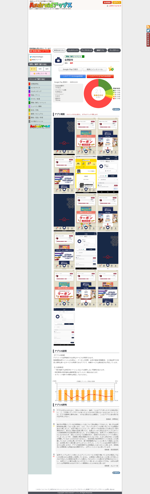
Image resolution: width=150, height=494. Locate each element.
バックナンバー (73, 50)
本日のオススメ (59, 50)
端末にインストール (95, 69)
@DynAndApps (36, 57)
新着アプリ (100, 50)
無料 (47, 69)
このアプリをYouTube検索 (100, 76)
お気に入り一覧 (40, 73)
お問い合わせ (109, 489)
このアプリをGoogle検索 (73, 76)
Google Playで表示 (70, 69)
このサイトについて (115, 6)
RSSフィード (35, 60)
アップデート (114, 50)
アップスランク (86, 50)
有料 (40, 69)
